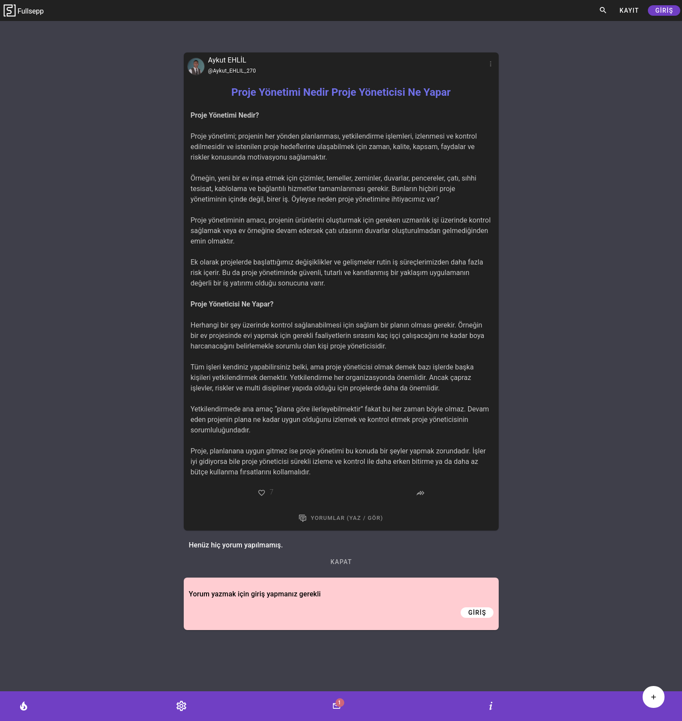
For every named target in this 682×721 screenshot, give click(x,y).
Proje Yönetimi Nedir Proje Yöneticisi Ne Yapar (341, 92)
